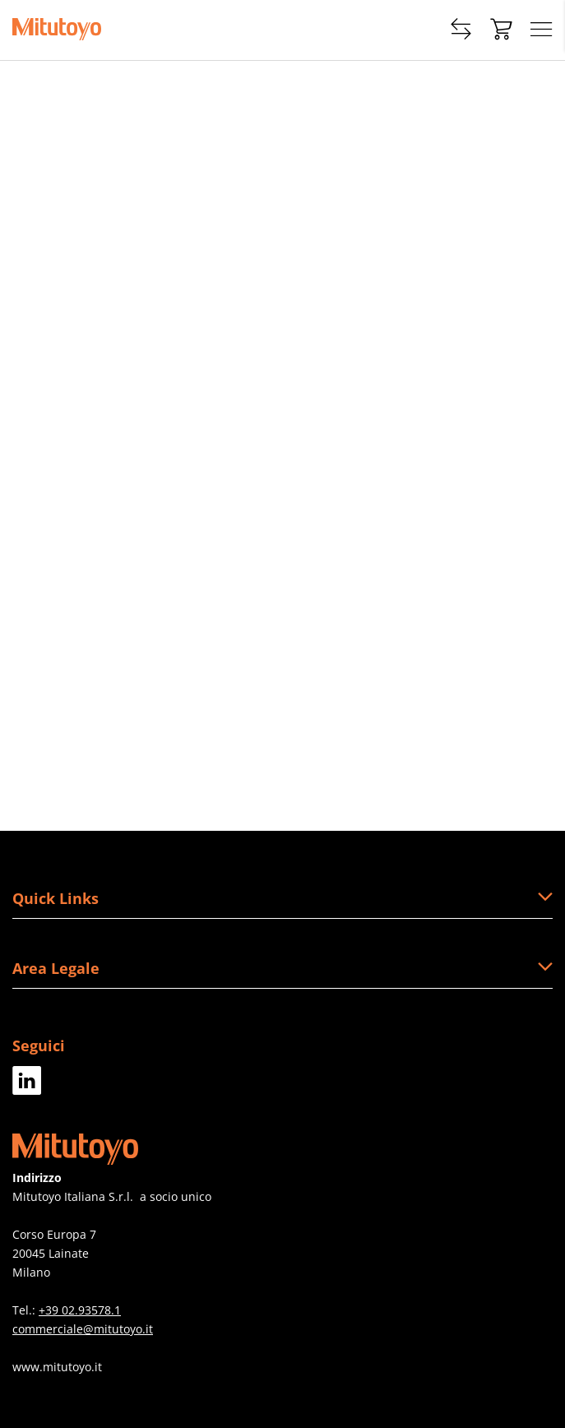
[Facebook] (27, 1088)
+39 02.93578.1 (80, 1310)
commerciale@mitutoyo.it (82, 1329)
